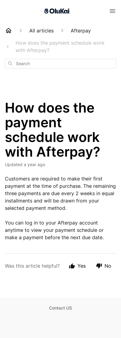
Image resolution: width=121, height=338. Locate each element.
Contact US (60, 307)
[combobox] (60, 64)
